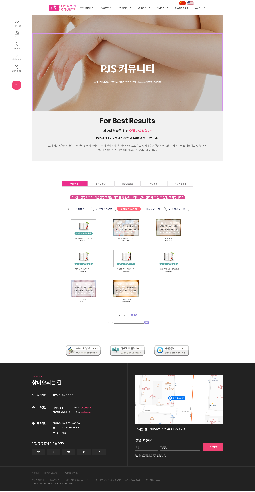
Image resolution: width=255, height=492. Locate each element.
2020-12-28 (83, 271)
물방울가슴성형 (143, 8)
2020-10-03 (126, 271)
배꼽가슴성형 (162, 8)
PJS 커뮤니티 (200, 8)
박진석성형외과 (86, 8)
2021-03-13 (83, 241)
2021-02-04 (168, 241)
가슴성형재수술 (181, 8)
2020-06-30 (168, 271)
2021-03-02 (126, 241)
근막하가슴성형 (124, 8)
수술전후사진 (105, 8)
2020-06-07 (126, 302)
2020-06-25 (83, 302)
